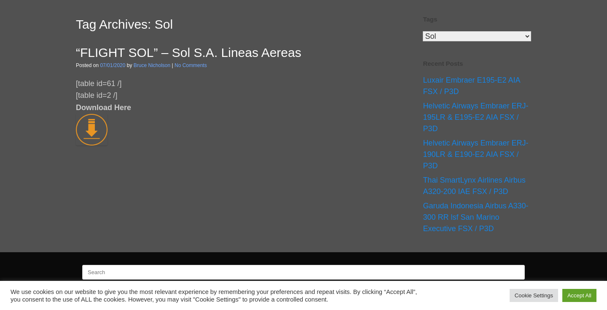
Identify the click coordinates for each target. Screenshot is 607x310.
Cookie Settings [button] (534, 295)
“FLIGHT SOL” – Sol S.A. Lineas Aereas (188, 52)
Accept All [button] (579, 295)
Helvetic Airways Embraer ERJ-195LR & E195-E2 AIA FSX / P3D (475, 117)
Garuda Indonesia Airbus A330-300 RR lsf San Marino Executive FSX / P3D (475, 217)
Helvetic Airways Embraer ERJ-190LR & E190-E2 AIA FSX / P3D (475, 154)
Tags (430, 19)
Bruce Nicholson (152, 65)
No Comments (191, 65)
